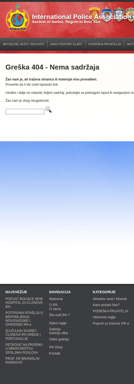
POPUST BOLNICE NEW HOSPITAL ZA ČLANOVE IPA (24, 303)
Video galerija (59, 339)
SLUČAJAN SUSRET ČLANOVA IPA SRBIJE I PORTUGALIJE (23, 335)
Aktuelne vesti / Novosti (23, 44)
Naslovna (56, 299)
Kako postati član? (66, 44)
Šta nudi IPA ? (59, 315)
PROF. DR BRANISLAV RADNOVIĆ (22, 360)
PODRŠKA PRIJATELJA (104, 44)
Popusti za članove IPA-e (111, 323)
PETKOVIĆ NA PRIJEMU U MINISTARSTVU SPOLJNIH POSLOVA (24, 349)
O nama (55, 309)
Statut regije (58, 323)
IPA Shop (55, 347)
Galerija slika (58, 333)
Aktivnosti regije (104, 317)
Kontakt (54, 353)
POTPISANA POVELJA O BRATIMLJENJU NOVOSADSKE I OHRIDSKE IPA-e (24, 318)
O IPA (53, 305)
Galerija (54, 329)
